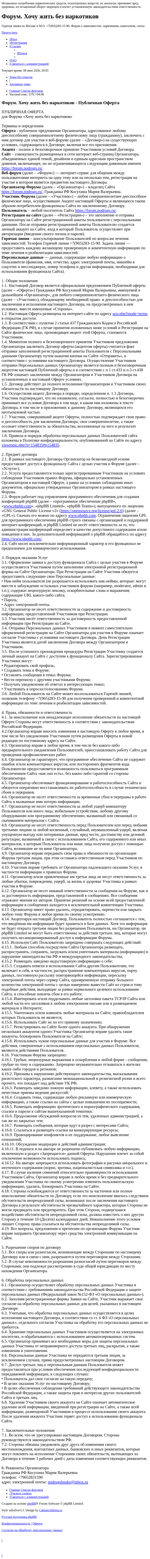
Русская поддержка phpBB (19, 1517)
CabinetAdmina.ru (50, 1510)
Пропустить (9, 32)
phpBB (31, 1503)
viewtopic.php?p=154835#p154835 (30, 445)
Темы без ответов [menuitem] (20, 77)
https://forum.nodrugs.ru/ (22, 168)
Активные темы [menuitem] (19, 84)
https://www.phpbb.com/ (22, 538)
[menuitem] (13, 39)
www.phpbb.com (17, 506)
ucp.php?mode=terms (130, 313)
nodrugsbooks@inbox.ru (68, 1482)
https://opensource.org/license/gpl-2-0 (91, 510)
